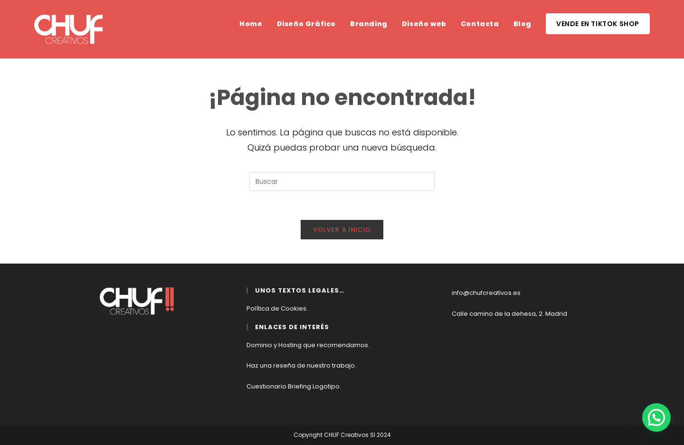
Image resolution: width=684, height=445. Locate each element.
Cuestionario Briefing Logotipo (293, 386)
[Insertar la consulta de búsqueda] (342, 181)
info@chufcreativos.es (486, 292)
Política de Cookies (276, 308)
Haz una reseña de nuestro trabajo (301, 365)
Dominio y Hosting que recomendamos (307, 345)
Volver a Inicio (342, 229)
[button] (656, 417)
